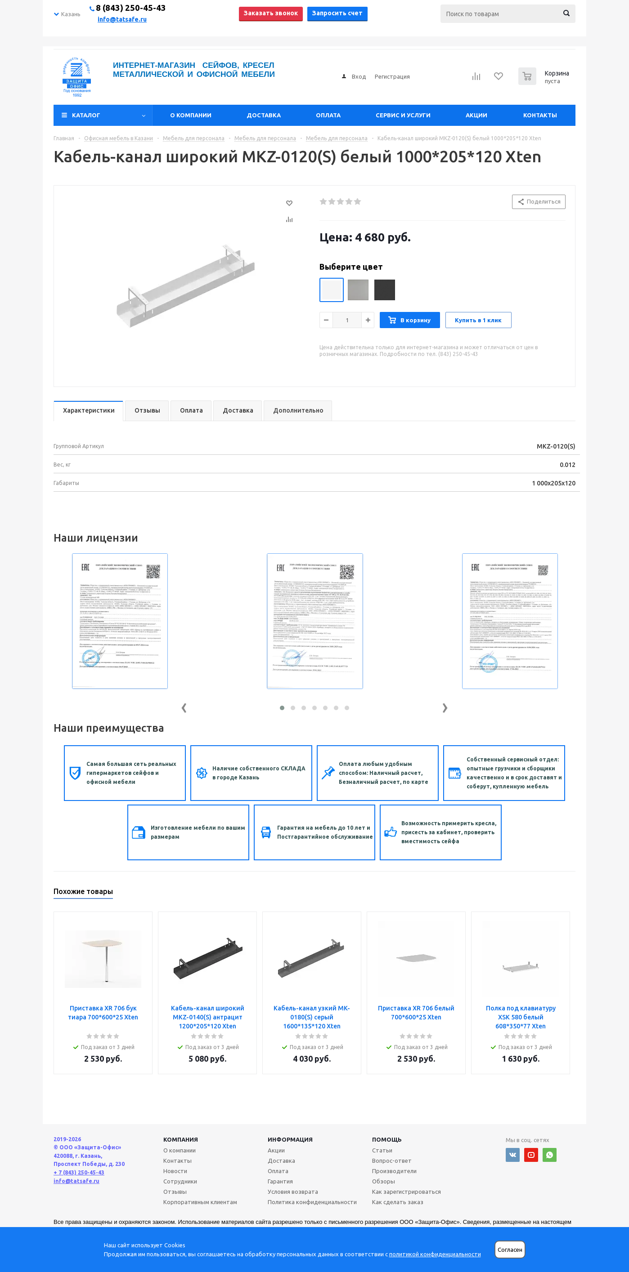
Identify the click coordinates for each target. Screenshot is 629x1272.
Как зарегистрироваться (406, 1191)
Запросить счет (337, 13)
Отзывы (175, 1191)
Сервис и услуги (403, 115)
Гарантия (280, 1181)
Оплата (328, 115)
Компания (180, 1139)
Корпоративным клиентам (200, 1202)
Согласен (510, 1249)
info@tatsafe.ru (122, 19)
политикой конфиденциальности (435, 1254)
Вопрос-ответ (392, 1160)
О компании (190, 115)
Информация (290, 1139)
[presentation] (184, 706)
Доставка (264, 115)
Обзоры (383, 1181)
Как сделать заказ (397, 1202)
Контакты (540, 115)
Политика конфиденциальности (312, 1202)
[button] (282, 707)
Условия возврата (293, 1191)
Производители (394, 1171)
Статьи (382, 1150)
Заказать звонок (271, 13)
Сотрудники (180, 1181)
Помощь (387, 1139)
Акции (476, 115)
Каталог (86, 115)
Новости (175, 1171)
